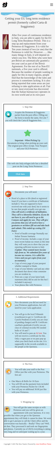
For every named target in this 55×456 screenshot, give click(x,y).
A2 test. (39, 333)
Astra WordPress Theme (43, 444)
